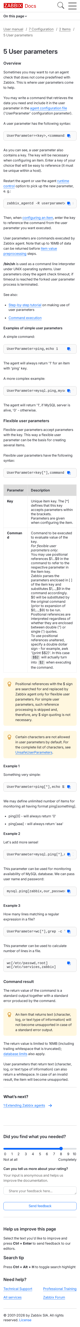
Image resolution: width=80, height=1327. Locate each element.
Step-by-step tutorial (25, 306)
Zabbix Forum (54, 1297)
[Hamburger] (72, 6)
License (25, 1320)
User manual (13, 29)
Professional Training (60, 1289)
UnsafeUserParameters (33, 756)
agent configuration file (48, 108)
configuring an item (37, 219)
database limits (15, 1063)
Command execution (25, 319)
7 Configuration (41, 29)
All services (12, 1297)
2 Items (65, 29)
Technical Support (17, 1289)
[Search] (60, 6)
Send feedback (40, 1206)
